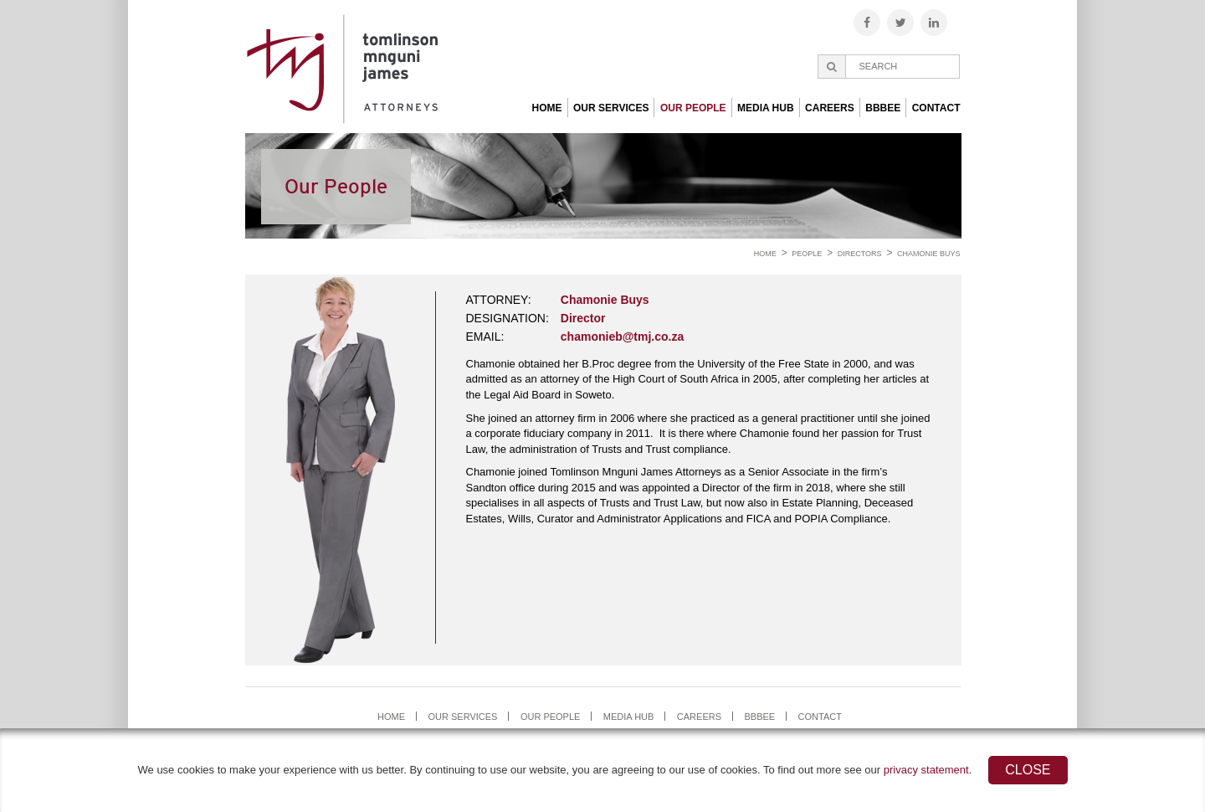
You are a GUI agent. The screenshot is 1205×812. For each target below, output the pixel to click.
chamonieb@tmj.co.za (622, 336)
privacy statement (926, 769)
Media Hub (765, 108)
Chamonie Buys (929, 253)
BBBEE (882, 108)
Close (1027, 770)
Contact (936, 108)
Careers (829, 108)
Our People (693, 108)
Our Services (611, 108)
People (807, 253)
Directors (860, 253)
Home (547, 108)
